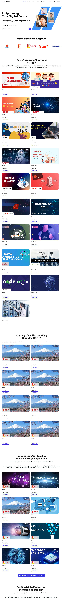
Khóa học (33, 1)
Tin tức (28, 1)
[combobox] (16, 28)
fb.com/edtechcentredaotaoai (25, 590)
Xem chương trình (6, 424)
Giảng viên (50, 1)
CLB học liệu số (57, 1)
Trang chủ (24, 1)
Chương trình (39, 1)
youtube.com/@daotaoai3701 (25, 592)
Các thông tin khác (31, 567)
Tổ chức (45, 1)
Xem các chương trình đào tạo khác (31, 449)
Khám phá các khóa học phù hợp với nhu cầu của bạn (31, 379)
